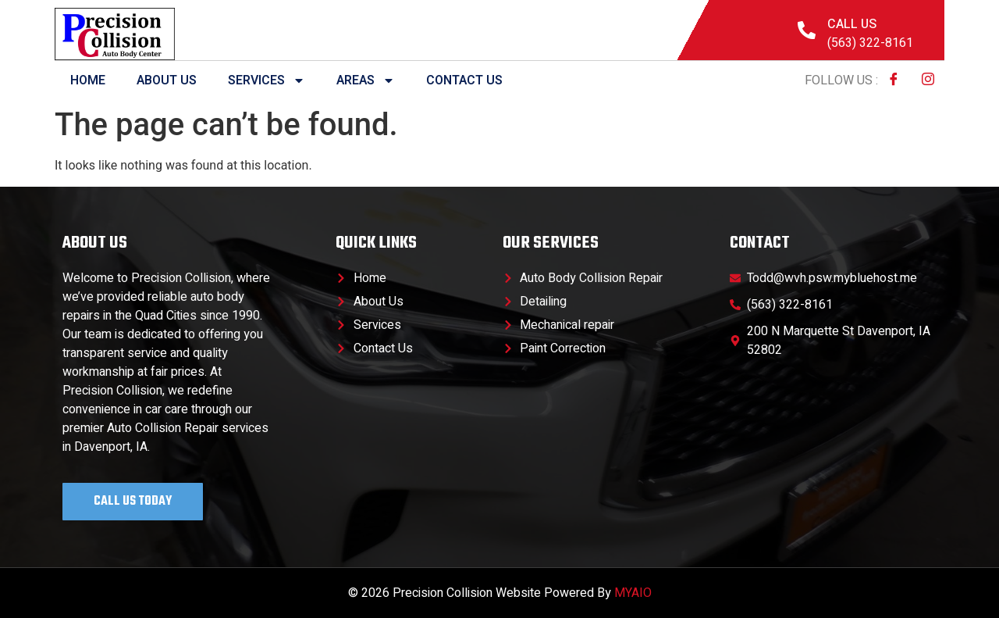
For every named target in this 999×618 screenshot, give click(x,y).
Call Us (851, 24)
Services (266, 80)
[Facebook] (893, 80)
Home (87, 80)
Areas (365, 80)
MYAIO (633, 593)
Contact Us (464, 80)
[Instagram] (928, 80)
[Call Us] (807, 30)
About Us (167, 80)
